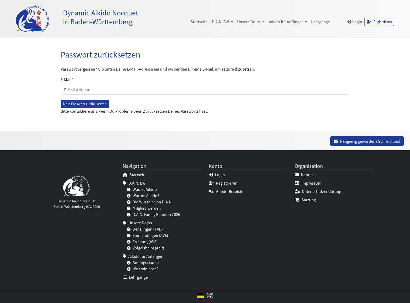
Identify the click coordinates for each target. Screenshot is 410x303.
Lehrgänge (320, 21)
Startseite (199, 21)
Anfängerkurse (143, 262)
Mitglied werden (144, 208)
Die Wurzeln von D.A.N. (150, 201)
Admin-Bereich (225, 191)
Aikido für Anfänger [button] (286, 21)
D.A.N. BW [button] (221, 21)
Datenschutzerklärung (318, 191)
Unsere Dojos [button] (249, 21)
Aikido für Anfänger (143, 256)
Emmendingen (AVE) (147, 235)
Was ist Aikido (142, 189)
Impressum (308, 183)
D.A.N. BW (134, 183)
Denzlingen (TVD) (145, 229)
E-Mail (67, 79)
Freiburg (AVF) (142, 241)
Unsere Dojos (137, 222)
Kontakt (305, 174)
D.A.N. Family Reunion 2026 (153, 214)
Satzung (305, 199)
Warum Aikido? (143, 195)
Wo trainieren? (142, 268)
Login (354, 21)
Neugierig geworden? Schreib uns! (367, 141)
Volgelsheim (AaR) (145, 247)
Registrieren (379, 21)
